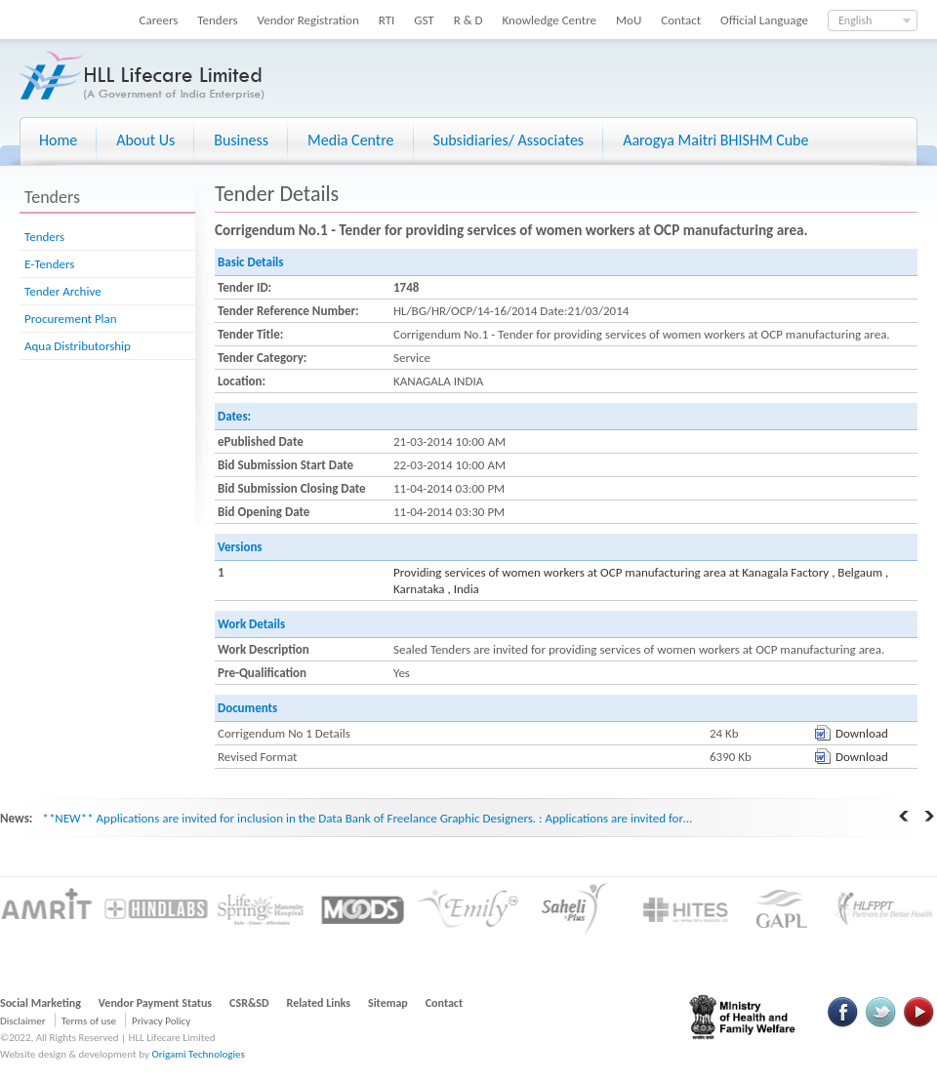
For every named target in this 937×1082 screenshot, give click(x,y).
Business (241, 140)
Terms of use (88, 1021)
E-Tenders (49, 264)
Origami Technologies (197, 1054)
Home (58, 140)
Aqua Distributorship (77, 346)
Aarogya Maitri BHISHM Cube (715, 140)
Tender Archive (63, 291)
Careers (159, 20)
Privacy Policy (161, 1021)
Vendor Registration (308, 20)
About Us (145, 140)
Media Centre (350, 140)
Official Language (764, 20)
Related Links (319, 1003)
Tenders (217, 20)
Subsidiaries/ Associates (509, 140)
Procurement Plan (70, 318)
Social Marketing (40, 1003)
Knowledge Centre (549, 20)
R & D (468, 20)
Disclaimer (23, 1021)
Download (861, 733)
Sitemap (388, 1003)
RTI (387, 20)
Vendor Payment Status (155, 1003)
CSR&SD (248, 1003)
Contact (681, 20)
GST (423, 20)
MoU (628, 20)
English (855, 20)
